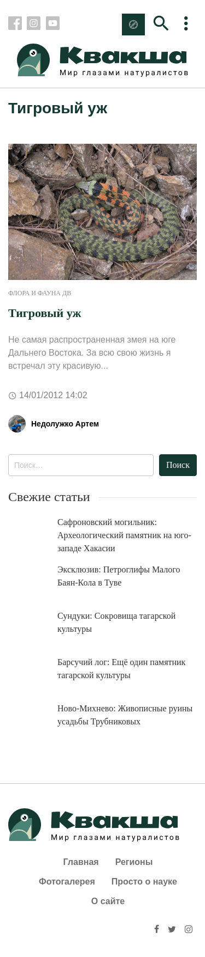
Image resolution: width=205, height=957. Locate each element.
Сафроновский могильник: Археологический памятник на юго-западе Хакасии (124, 535)
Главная (81, 862)
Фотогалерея (67, 881)
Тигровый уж (44, 313)
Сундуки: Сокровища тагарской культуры (116, 622)
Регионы (134, 862)
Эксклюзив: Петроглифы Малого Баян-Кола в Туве (118, 576)
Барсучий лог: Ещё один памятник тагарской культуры (121, 668)
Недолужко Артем (65, 423)
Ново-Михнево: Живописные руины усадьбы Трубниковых (124, 715)
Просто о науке (144, 881)
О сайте (108, 901)
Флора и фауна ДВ (39, 293)
